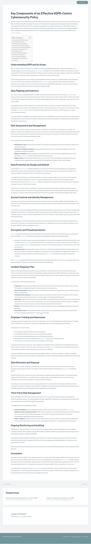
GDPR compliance (70, 409)
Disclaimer (85, 537)
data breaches (33, 182)
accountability (45, 81)
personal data (39, 70)
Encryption (14, 234)
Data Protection (24, 168)
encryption (23, 236)
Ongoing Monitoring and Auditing (20, 58)
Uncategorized (18, 500)
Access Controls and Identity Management (22, 47)
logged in (19, 516)
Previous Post (7, 484)
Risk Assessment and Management (21, 43)
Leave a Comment (10, 500)
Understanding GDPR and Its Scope (21, 40)
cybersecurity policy (16, 32)
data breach (26, 242)
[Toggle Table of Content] (30, 38)
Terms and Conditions (75, 537)
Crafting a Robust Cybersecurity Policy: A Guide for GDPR (23, 498)
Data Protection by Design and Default (22, 45)
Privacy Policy (64, 537)
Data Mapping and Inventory (19, 41)
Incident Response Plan (18, 51)
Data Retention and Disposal (19, 54)
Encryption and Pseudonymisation (21, 49)
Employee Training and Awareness (21, 52)
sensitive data (24, 155)
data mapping (70, 94)
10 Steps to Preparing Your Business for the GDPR (61, 498)
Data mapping (21, 110)
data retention (66, 368)
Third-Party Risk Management (20, 56)
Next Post (84, 484)
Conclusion (15, 60)
